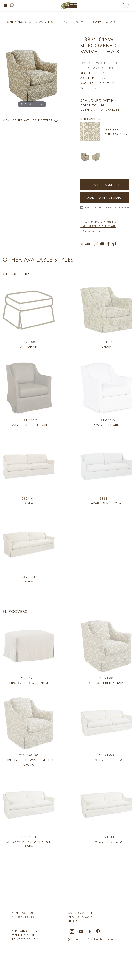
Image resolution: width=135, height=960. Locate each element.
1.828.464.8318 (23, 917)
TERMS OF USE (23, 935)
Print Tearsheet (104, 184)
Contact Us (23, 913)
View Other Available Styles (30, 120)
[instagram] (97, 244)
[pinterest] (114, 244)
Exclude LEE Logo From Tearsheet (108, 207)
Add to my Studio (104, 197)
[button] (5, 5)
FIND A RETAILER (92, 230)
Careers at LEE (80, 913)
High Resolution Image (98, 226)
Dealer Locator (82, 917)
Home (9, 21)
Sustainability (25, 931)
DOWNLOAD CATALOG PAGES (100, 222)
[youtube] (103, 244)
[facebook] (109, 244)
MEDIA (72, 921)
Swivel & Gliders (53, 21)
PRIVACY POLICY (25, 939)
